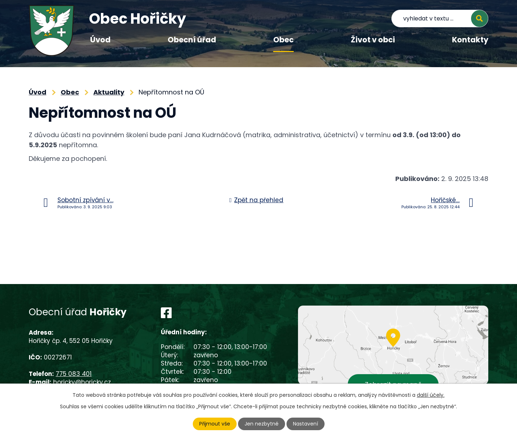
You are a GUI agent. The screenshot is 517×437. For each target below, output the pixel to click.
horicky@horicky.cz (82, 382)
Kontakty (470, 39)
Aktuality (108, 92)
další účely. (430, 395)
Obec (283, 39)
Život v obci (373, 39)
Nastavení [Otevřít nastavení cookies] (305, 423)
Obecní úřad (192, 39)
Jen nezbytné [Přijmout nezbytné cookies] (261, 423)
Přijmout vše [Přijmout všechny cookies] (214, 423)
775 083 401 (74, 373)
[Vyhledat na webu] (439, 18)
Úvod (100, 39)
